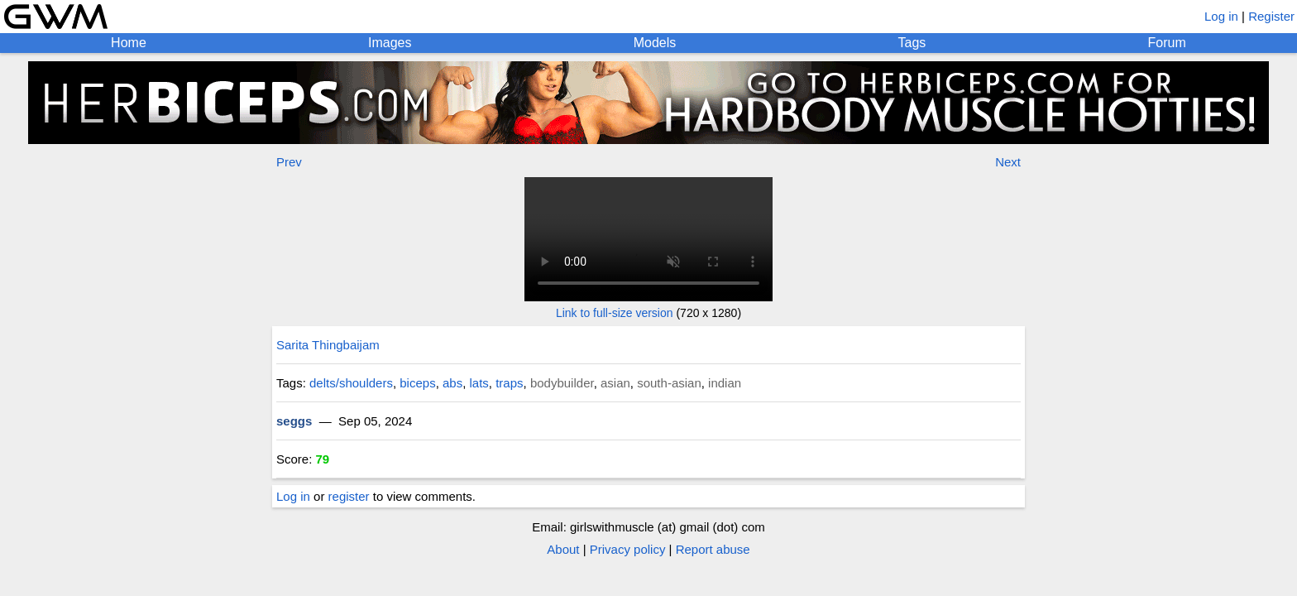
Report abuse (713, 549)
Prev (289, 162)
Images (389, 43)
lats (479, 383)
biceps (417, 383)
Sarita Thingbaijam (328, 345)
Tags (912, 43)
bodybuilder (562, 383)
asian (615, 383)
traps (509, 383)
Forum (1167, 43)
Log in (1221, 16)
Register (1271, 16)
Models (655, 43)
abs (452, 383)
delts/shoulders (351, 383)
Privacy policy (628, 549)
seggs (294, 421)
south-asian (669, 383)
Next (1008, 162)
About (563, 549)
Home (128, 43)
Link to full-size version (614, 313)
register (349, 496)
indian (724, 383)
